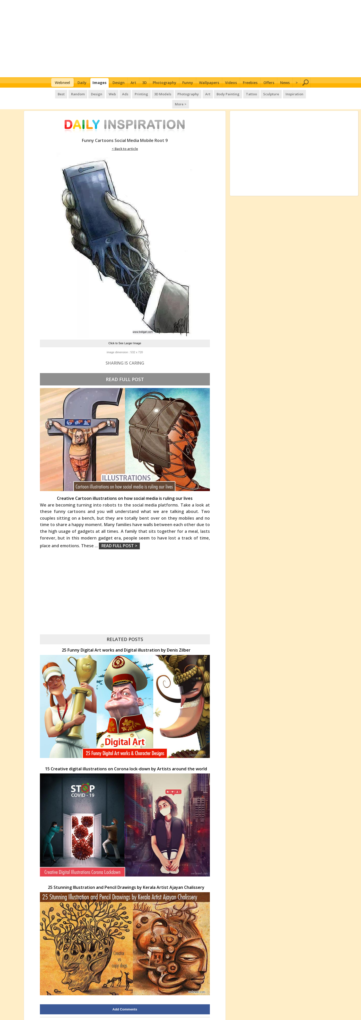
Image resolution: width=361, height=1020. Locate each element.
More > (301, 92)
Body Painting (217, 92)
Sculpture (259, 92)
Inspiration (281, 92)
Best (57, 92)
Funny (187, 82)
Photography (164, 82)
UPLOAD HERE (79, 1011)
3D (144, 82)
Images (99, 82)
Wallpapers (209, 82)
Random (73, 92)
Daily (82, 82)
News (285, 82)
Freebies (250, 82)
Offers (268, 82)
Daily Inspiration (162, 1011)
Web (105, 92)
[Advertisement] (180, 39)
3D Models (154, 92)
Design (119, 82)
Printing (133, 92)
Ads (118, 92)
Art (133, 82)
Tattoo (239, 92)
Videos (231, 82)
